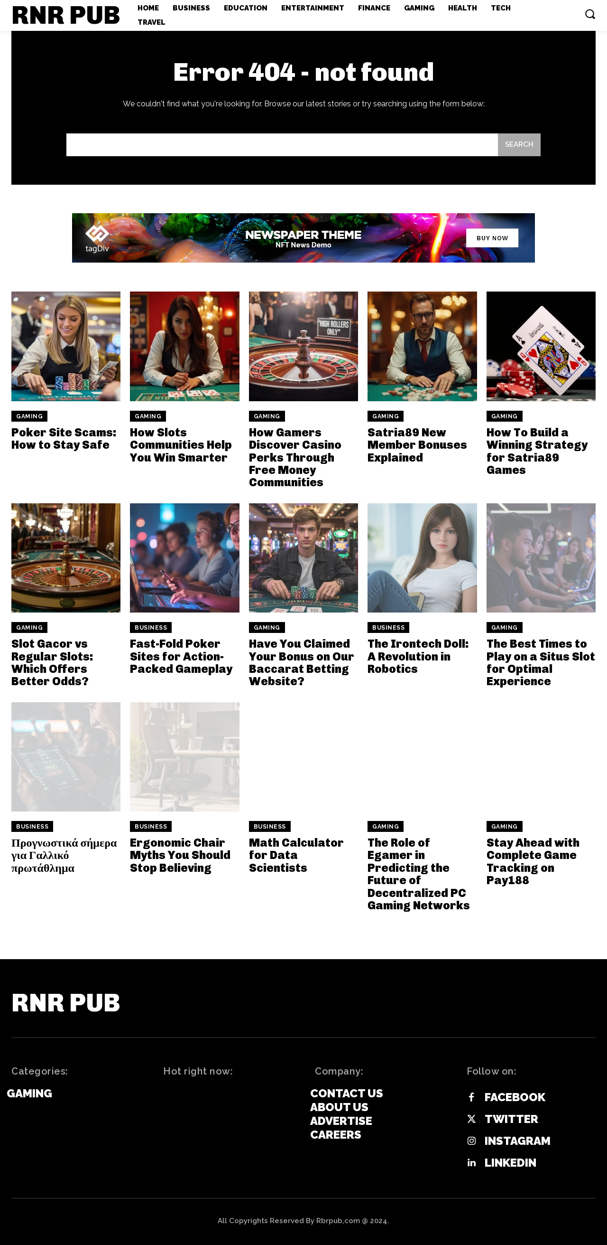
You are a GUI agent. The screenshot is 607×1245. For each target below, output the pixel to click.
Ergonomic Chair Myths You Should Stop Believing (180, 855)
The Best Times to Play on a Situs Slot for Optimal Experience (541, 662)
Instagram (518, 1141)
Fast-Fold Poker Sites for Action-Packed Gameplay (181, 656)
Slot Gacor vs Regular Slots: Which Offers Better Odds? (52, 662)
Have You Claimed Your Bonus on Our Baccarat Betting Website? (301, 662)
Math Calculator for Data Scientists (296, 855)
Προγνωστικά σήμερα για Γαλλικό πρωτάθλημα (64, 855)
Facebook (515, 1097)
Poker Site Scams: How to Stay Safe (64, 438)
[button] (590, 13)
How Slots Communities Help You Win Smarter (181, 444)
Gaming (29, 416)
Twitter (511, 1119)
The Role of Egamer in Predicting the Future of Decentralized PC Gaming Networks (419, 874)
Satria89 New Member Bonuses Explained (417, 444)
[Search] (519, 145)
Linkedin (510, 1163)
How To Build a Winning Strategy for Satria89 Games (537, 451)
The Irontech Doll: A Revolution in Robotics (418, 656)
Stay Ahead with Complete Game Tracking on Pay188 (533, 861)
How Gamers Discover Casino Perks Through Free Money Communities (295, 457)
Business (151, 627)
